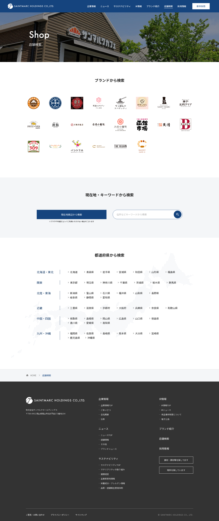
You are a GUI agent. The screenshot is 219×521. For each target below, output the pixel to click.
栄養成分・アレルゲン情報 (113, 483)
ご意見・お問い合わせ (35, 514)
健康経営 (105, 474)
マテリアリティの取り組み (113, 469)
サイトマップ (81, 514)
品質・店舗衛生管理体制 (112, 487)
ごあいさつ (106, 409)
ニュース (103, 428)
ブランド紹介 (166, 428)
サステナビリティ (108, 458)
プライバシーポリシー (60, 514)
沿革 (103, 419)
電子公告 (165, 419)
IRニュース (166, 409)
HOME (31, 375)
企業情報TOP (107, 405)
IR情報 (162, 399)
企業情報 (103, 399)
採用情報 (164, 448)
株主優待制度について (171, 414)
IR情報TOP (166, 405)
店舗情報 (105, 439)
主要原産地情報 (108, 478)
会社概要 (105, 414)
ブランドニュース (109, 448)
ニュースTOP (107, 435)
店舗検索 (164, 438)
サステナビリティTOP (111, 465)
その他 (104, 444)
